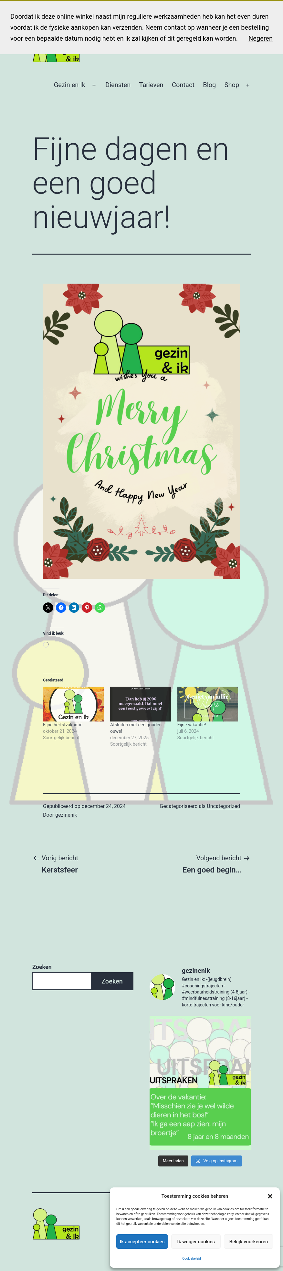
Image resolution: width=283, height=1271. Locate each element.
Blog (209, 85)
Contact (183, 85)
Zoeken (42, 966)
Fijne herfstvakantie (62, 724)
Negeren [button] (260, 38)
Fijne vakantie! (191, 724)
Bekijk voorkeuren (248, 1242)
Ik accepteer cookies (142, 1242)
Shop (232, 85)
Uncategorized (223, 806)
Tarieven (151, 85)
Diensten (118, 85)
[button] (270, 1196)
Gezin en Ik (69, 85)
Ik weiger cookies (196, 1242)
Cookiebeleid (191, 1258)
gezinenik (66, 815)
